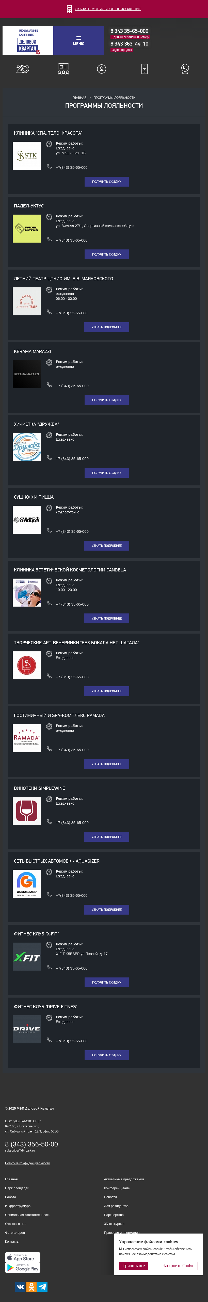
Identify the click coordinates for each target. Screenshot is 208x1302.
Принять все (134, 1265)
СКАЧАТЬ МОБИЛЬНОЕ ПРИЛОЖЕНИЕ (104, 9)
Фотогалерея (15, 1233)
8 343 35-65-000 (129, 31)
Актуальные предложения (124, 1179)
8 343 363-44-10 (129, 43)
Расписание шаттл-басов (185, 69)
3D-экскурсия (114, 1224)
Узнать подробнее (107, 327)
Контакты (12, 1241)
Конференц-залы (63, 69)
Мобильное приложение (144, 69)
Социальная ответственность (27, 1215)
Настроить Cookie (178, 1265)
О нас (23, 69)
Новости (110, 1197)
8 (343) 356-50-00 (31, 1144)
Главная (80, 98)
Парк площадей (17, 1188)
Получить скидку (106, 182)
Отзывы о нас (15, 1224)
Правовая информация (122, 1233)
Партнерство (114, 1215)
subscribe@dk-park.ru (20, 1150)
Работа (10, 1197)
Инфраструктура (17, 1206)
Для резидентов (104, 69)
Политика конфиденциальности (27, 1163)
